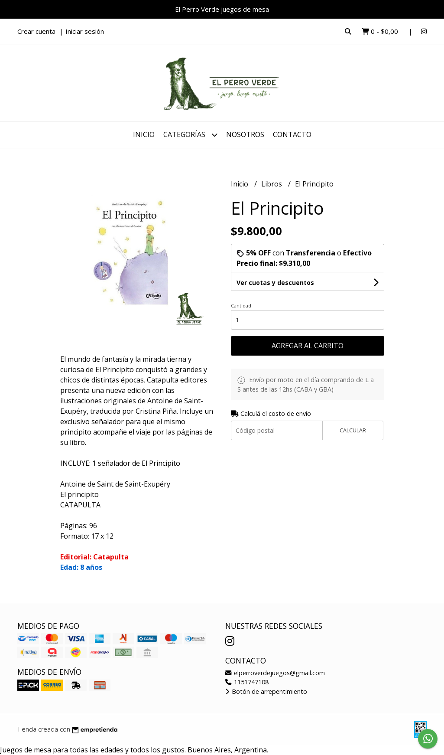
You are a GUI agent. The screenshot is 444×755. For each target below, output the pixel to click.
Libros (272, 184)
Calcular (353, 430)
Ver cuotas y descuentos (275, 282)
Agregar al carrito (308, 345)
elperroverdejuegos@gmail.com (275, 673)
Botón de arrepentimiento (266, 691)
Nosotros (245, 134)
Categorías (190, 134)
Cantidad (241, 305)
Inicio (144, 134)
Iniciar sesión (84, 31)
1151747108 (247, 682)
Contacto (292, 134)
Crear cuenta (36, 31)
